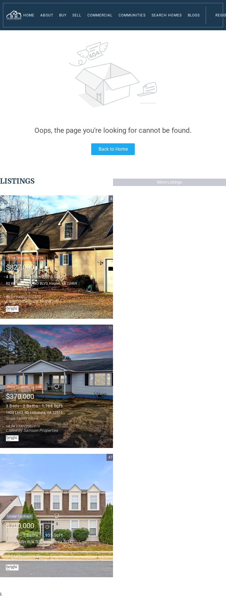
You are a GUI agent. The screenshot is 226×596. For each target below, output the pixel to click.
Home (28, 15)
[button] (13, 15)
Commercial (100, 15)
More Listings (169, 182)
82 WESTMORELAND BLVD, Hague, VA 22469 (41, 283)
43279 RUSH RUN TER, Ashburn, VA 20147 (40, 542)
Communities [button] (132, 15)
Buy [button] (63, 15)
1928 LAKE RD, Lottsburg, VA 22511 (34, 413)
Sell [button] (76, 15)
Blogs (194, 15)
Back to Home (113, 149)
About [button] (46, 15)
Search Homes (167, 15)
